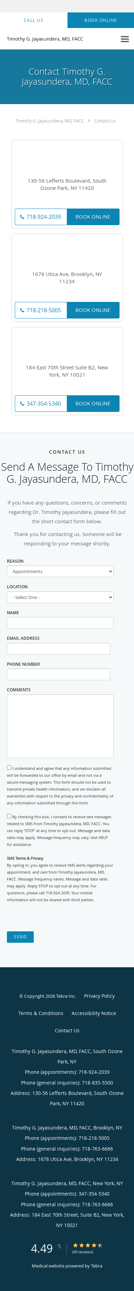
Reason (15, 561)
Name (13, 613)
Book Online (92, 216)
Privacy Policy (99, 996)
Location (17, 587)
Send (20, 937)
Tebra (96, 1266)
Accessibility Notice (94, 1013)
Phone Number (23, 664)
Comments (19, 690)
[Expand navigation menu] (125, 39)
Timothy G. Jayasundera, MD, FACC (50, 121)
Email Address (23, 638)
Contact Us (105, 121)
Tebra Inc (65, 996)
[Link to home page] (58, 38)
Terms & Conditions (40, 1013)
